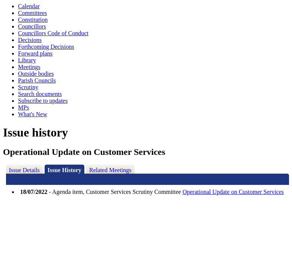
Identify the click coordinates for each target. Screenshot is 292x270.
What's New (32, 114)
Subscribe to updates (42, 101)
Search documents (40, 94)
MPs (23, 107)
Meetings (29, 67)
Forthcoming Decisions (46, 47)
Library (27, 60)
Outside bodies (36, 73)
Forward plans (35, 53)
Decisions (30, 40)
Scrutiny (28, 87)
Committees (32, 13)
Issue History (64, 170)
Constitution (33, 19)
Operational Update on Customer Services (233, 192)
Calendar (29, 6)
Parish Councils (37, 80)
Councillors (32, 26)
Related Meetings (110, 170)
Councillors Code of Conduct (53, 33)
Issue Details (24, 170)
